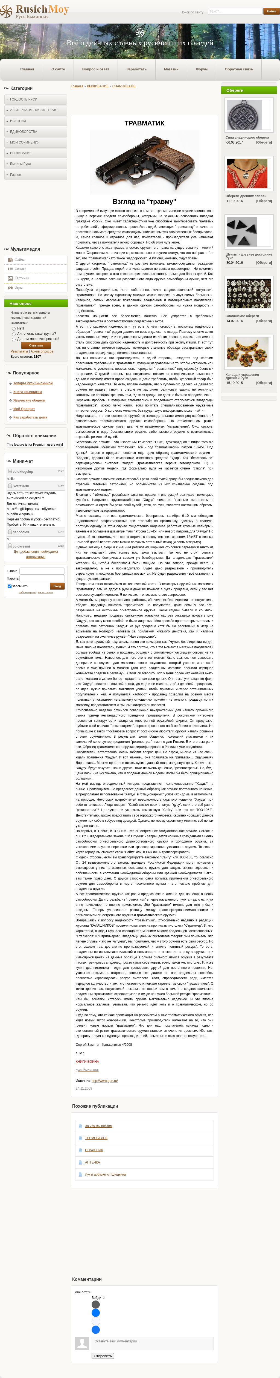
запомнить (20, 586)
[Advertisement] (34, 213)
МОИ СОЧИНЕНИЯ (25, 142)
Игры (13, 287)
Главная (77, 86)
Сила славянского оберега (247, 137)
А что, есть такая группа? (36, 334)
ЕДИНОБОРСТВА (23, 132)
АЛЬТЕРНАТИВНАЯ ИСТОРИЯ (33, 110)
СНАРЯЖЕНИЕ (124, 86)
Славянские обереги (242, 316)
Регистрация (45, 592)
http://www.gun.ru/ (105, 1081)
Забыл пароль (27, 592)
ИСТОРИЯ (18, 121)
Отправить (103, 1356)
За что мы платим (98, 1126)
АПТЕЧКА (92, 1162)
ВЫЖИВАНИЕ (21, 153)
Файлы (14, 259)
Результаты (19, 351)
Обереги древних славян (246, 196)
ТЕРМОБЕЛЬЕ (96, 1138)
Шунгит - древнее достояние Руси (249, 256)
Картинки (16, 278)
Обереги (264, 142)
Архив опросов (42, 351)
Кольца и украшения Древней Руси (242, 376)
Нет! (20, 328)
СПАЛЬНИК (94, 1150)
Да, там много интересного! (38, 339)
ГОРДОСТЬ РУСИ (23, 99)
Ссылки (15, 269)
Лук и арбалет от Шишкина (105, 1174)
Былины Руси (20, 164)
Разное (15, 175)
